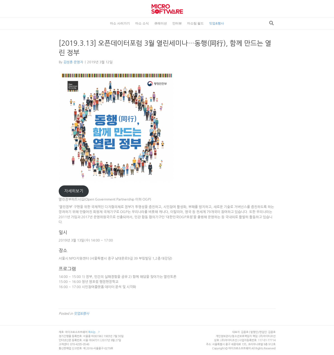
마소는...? (94, 332)
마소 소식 (142, 23)
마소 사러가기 (120, 23)
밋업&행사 (216, 23)
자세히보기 (73, 191)
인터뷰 (177, 23)
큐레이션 (160, 23)
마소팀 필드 (195, 23)
